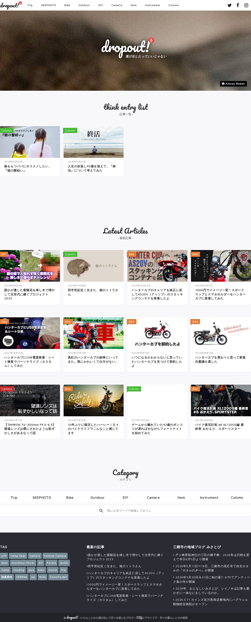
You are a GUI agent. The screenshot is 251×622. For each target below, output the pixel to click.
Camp (5, 570)
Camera (116, 5)
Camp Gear (18, 555)
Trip (30, 5)
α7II (4, 555)
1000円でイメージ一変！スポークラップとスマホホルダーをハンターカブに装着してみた (124, 587)
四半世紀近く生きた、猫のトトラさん (115, 566)
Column (173, 5)
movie (52, 570)
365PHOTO (48, 5)
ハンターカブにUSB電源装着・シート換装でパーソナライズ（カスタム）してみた (125, 598)
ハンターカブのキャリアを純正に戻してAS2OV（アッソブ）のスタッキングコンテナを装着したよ (125, 575)
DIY (101, 5)
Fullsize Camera (55, 555)
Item (134, 5)
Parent (51, 562)
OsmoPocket (58, 577)
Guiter (64, 562)
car (33, 577)
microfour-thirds (23, 562)
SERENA (21, 577)
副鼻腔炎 (6, 577)
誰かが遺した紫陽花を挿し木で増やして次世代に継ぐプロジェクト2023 (125, 557)
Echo (41, 570)
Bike (67, 5)
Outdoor (84, 5)
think (42, 577)
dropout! (9, 5)
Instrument (152, 5)
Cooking (18, 570)
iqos (31, 570)
